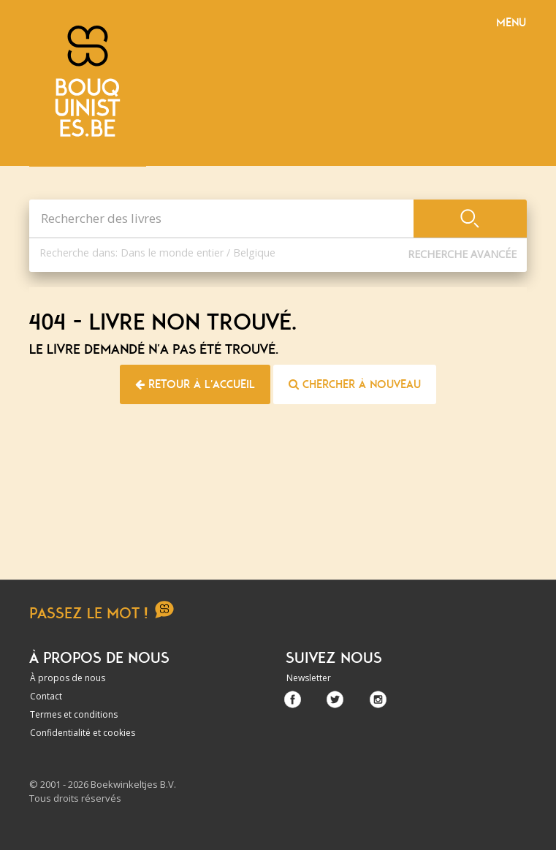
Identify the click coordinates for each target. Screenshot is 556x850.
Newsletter (308, 678)
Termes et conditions (74, 714)
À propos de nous (67, 678)
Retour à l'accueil (195, 384)
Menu (511, 22)
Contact (46, 696)
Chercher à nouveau (355, 384)
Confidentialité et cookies (82, 732)
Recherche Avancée (462, 254)
